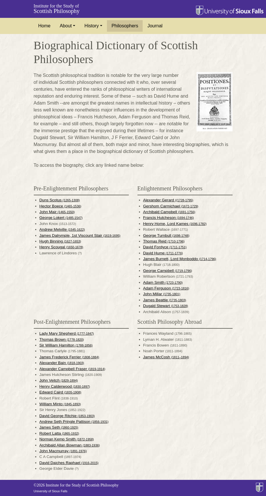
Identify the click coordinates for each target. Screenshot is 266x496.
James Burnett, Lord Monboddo (179, 259)
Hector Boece (60, 206)
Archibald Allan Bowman (69, 445)
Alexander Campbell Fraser (72, 369)
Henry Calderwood (64, 386)
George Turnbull (166, 235)
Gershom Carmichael (170, 206)
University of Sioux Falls (50, 491)
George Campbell (167, 270)
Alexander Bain (61, 363)
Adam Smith (163, 282)
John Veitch (58, 380)
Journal (154, 25)
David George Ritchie (67, 416)
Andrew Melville (62, 229)
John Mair (57, 212)
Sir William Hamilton (66, 345)
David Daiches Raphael (69, 463)
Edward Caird (60, 392)
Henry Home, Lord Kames (175, 224)
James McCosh (166, 357)
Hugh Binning (60, 241)
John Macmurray (63, 451)
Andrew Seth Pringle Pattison (74, 421)
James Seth (58, 427)
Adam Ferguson (166, 288)
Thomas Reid (164, 241)
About (66, 25)
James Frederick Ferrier (69, 357)
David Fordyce (165, 247)
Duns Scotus (59, 200)
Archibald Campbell (169, 212)
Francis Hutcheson (168, 217)
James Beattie (164, 300)
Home (44, 25)
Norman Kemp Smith (66, 439)
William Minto (60, 404)
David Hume (163, 253)
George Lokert (61, 217)
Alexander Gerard (168, 200)
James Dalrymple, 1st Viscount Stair (79, 235)
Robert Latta (59, 433)
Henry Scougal (61, 247)
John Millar (161, 294)
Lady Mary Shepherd (66, 333)
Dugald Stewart (165, 306)
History (91, 25)
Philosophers (125, 25)
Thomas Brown (61, 339)
